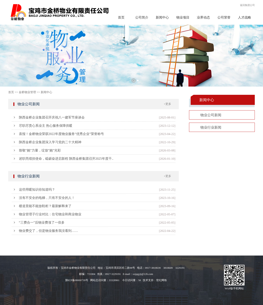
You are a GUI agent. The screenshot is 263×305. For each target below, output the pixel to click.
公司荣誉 (224, 17)
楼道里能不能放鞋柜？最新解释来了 (45, 206)
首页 (121, 17)
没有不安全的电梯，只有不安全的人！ (47, 197)
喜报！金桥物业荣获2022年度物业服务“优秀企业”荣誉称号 (61, 134)
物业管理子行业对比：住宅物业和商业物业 (50, 214)
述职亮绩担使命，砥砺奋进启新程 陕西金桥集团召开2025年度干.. (66, 158)
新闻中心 (162, 17)
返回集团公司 (247, 5)
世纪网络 (161, 280)
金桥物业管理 (27, 92)
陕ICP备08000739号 (76, 280)
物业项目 (182, 17)
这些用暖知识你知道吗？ (37, 189)
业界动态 (203, 17)
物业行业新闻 (28, 176)
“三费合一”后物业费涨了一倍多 (42, 222)
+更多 (167, 104)
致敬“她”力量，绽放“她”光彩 (40, 150)
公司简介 (141, 17)
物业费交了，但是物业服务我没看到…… (48, 230)
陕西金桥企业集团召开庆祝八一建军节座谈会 (52, 117)
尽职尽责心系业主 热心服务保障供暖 (45, 125)
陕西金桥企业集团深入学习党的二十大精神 (50, 142)
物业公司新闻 (28, 104)
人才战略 (244, 17)
